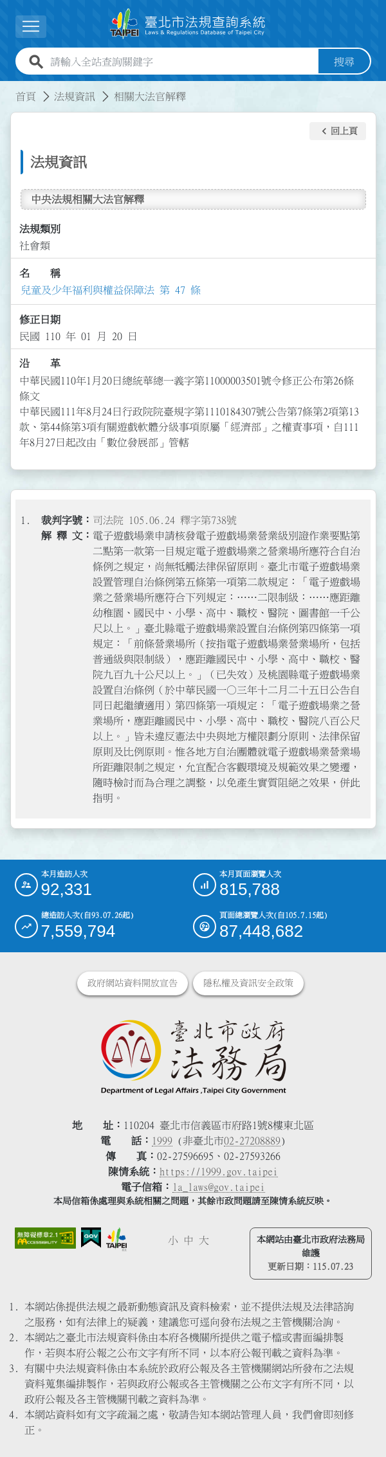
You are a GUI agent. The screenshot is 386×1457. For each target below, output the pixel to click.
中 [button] (188, 1240)
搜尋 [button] (344, 62)
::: (7, 89)
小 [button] (173, 1240)
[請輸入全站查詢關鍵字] (181, 62)
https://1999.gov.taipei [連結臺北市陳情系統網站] (219, 1171)
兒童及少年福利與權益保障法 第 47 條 (111, 290)
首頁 (25, 96)
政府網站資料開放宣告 (132, 983)
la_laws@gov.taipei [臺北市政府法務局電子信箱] (218, 1187)
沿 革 (39, 363)
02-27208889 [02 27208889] (252, 1141)
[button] (337, 131)
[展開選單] (30, 26)
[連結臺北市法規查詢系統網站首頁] (188, 23)
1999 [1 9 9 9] (162, 1141)
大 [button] (204, 1240)
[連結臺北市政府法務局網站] (193, 1056)
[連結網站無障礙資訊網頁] (46, 1238)
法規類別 (39, 229)
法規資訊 (74, 96)
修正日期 (39, 319)
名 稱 (39, 273)
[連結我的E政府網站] (90, 1238)
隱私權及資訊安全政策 (248, 983)
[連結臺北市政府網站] (116, 1239)
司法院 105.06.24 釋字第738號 (165, 520)
